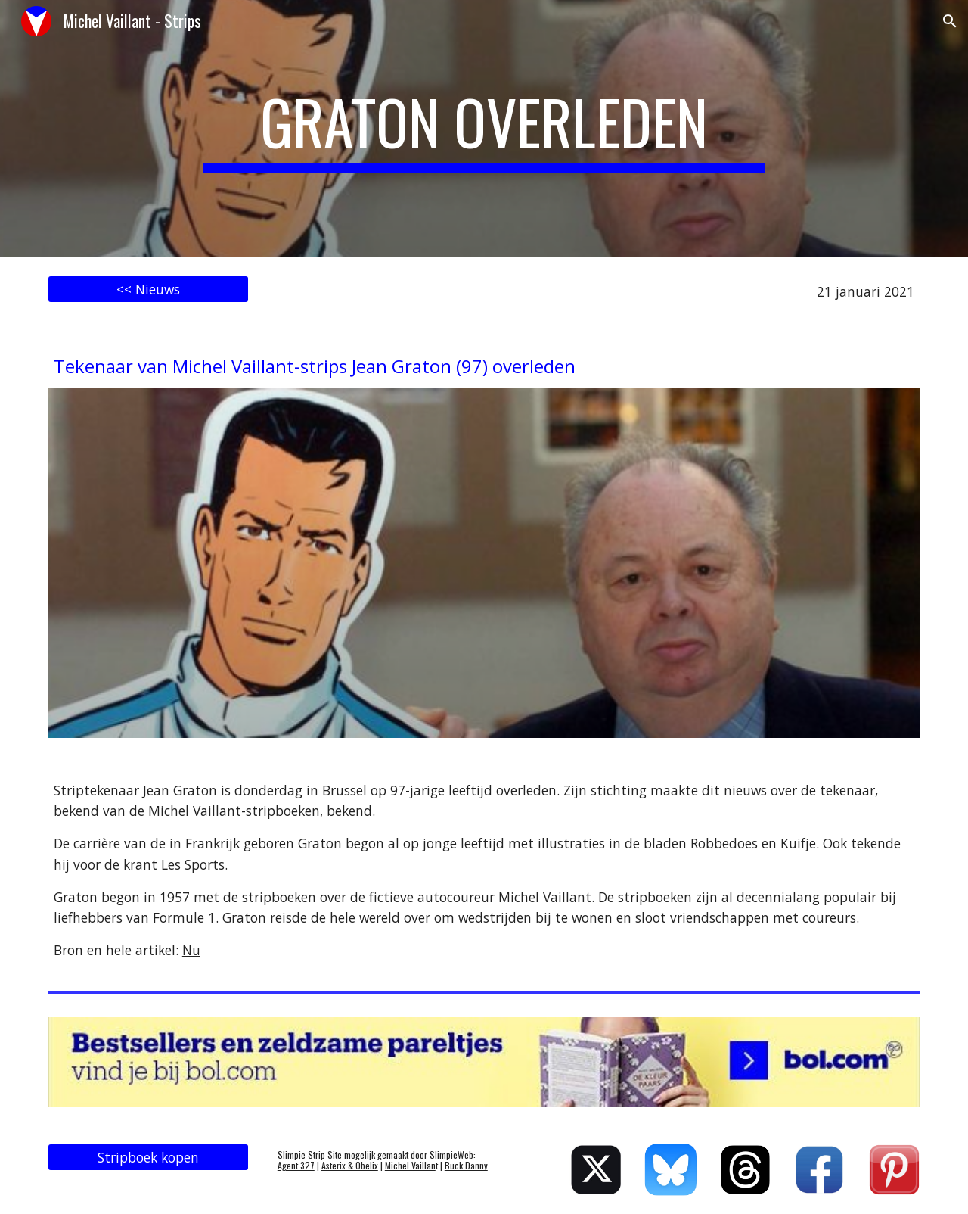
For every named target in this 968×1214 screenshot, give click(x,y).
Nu (191, 950)
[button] (950, 21)
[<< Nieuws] (148, 289)
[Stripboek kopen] (148, 1157)
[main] (484, 129)
